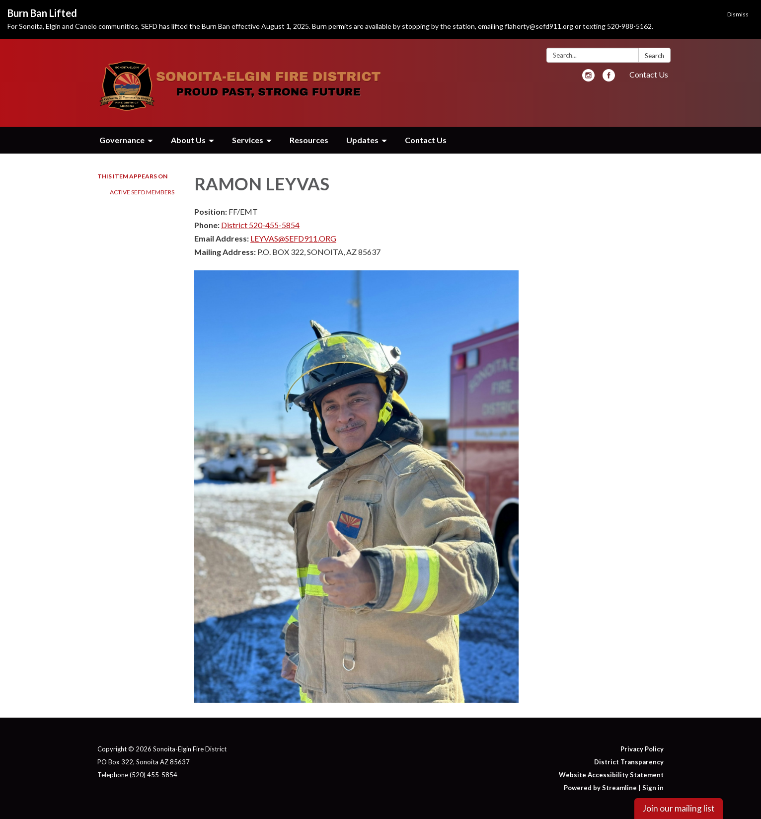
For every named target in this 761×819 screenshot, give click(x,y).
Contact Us (648, 74)
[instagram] (588, 78)
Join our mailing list (678, 808)
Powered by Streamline (600, 788)
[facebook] (609, 78)
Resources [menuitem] (309, 140)
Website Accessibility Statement (611, 775)
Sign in (653, 788)
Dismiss (738, 14)
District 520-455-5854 (260, 225)
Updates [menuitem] (362, 140)
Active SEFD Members (142, 192)
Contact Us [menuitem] (426, 140)
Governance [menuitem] (122, 140)
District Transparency (629, 762)
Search (654, 56)
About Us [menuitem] (188, 140)
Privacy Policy (642, 749)
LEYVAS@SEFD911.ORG (293, 238)
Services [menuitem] (247, 140)
